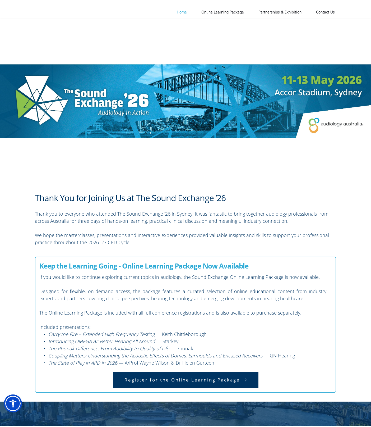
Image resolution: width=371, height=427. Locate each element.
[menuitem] (181, 12)
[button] (13, 403)
